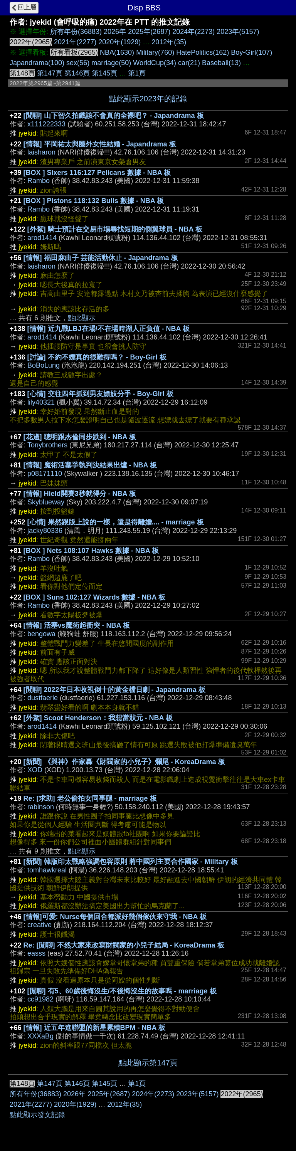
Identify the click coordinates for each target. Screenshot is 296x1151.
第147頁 (49, 73)
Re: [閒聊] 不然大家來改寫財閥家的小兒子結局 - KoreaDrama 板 (124, 945)
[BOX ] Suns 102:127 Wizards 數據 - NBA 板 (94, 597)
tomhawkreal (47, 870)
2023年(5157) (238, 31)
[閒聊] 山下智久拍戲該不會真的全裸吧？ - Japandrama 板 (114, 115)
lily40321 (41, 402)
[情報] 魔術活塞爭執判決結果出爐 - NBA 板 (90, 465)
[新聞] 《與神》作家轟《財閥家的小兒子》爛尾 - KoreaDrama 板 (124, 762)
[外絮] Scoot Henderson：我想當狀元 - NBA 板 (98, 718)
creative (39, 925)
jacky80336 (44, 530)
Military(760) (155, 52)
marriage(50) (111, 63)
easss (36, 953)
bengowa (41, 634)
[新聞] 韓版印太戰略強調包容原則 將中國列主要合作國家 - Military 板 (131, 861)
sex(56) (77, 63)
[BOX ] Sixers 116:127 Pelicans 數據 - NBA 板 (97, 172)
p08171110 (44, 473)
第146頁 (77, 73)
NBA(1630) (117, 52)
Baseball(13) (221, 63)
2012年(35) (168, 42)
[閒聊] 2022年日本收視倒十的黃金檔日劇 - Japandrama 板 (114, 690)
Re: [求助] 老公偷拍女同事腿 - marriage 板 (90, 798)
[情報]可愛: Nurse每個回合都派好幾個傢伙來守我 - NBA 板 (115, 917)
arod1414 (42, 238)
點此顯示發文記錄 (37, 1115)
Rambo (38, 181)
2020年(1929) (119, 42)
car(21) (189, 63)
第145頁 (104, 73)
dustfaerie (42, 698)
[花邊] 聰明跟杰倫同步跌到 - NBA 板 (80, 437)
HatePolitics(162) (202, 52)
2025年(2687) (149, 31)
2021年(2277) (75, 42)
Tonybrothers (47, 445)
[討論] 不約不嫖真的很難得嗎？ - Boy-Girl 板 (96, 357)
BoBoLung (43, 365)
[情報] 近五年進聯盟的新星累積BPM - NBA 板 (94, 1028)
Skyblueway (45, 502)
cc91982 (40, 999)
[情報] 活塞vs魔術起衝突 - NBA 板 (77, 625)
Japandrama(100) (37, 63)
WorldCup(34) (154, 63)
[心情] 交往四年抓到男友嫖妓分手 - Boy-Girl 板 (100, 394)
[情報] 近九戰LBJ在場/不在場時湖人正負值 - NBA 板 (108, 329)
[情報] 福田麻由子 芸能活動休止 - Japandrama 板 (101, 258)
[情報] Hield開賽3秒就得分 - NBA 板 (80, 493)
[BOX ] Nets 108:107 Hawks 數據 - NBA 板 (91, 550)
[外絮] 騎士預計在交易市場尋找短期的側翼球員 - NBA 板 (114, 229)
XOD (34, 770)
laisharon (41, 152)
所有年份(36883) (76, 31)
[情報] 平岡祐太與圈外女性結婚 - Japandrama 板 (100, 144)
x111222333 (46, 124)
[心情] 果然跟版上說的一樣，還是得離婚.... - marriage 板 (115, 522)
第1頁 (137, 73)
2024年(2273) (193, 31)
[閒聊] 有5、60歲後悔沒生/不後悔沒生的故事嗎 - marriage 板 (122, 991)
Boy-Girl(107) (251, 52)
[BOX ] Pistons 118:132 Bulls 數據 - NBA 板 (94, 201)
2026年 (115, 31)
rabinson (40, 807)
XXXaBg (40, 1036)
